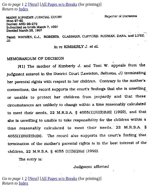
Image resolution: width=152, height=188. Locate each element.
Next (33, 4)
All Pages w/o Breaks (59, 4)
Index (23, 9)
